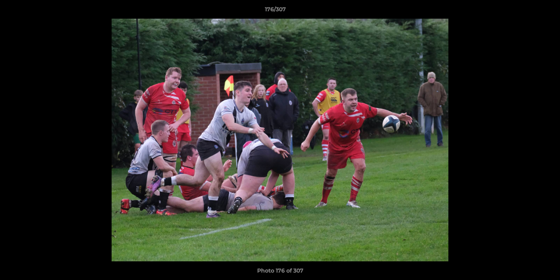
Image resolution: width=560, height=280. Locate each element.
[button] (527, 11)
